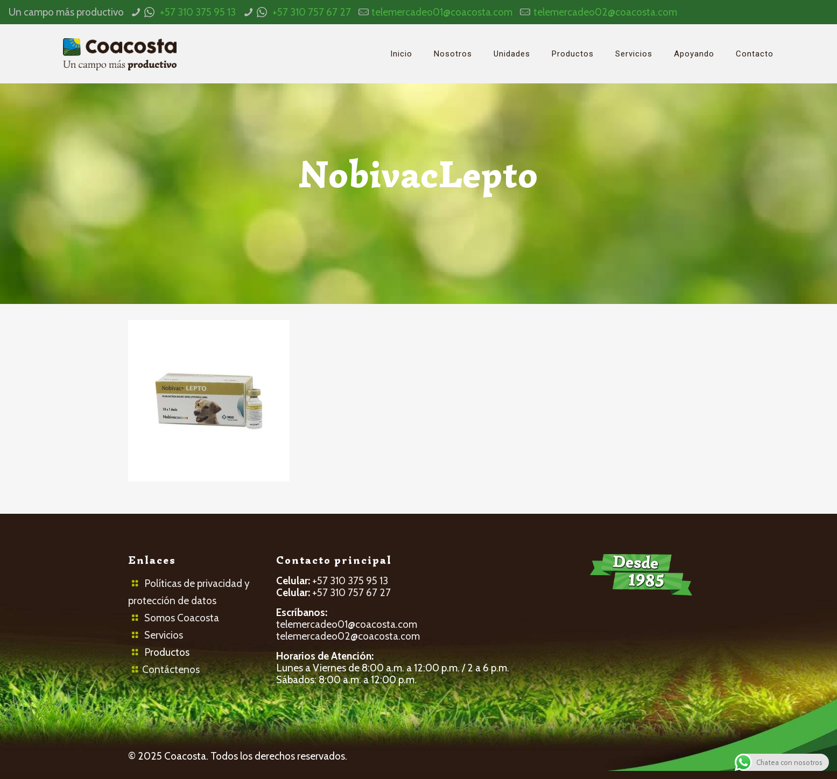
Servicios (163, 635)
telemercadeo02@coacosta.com (605, 12)
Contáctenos (171, 669)
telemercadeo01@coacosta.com (441, 12)
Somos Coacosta (181, 618)
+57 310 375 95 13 (198, 12)
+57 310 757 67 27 (311, 12)
